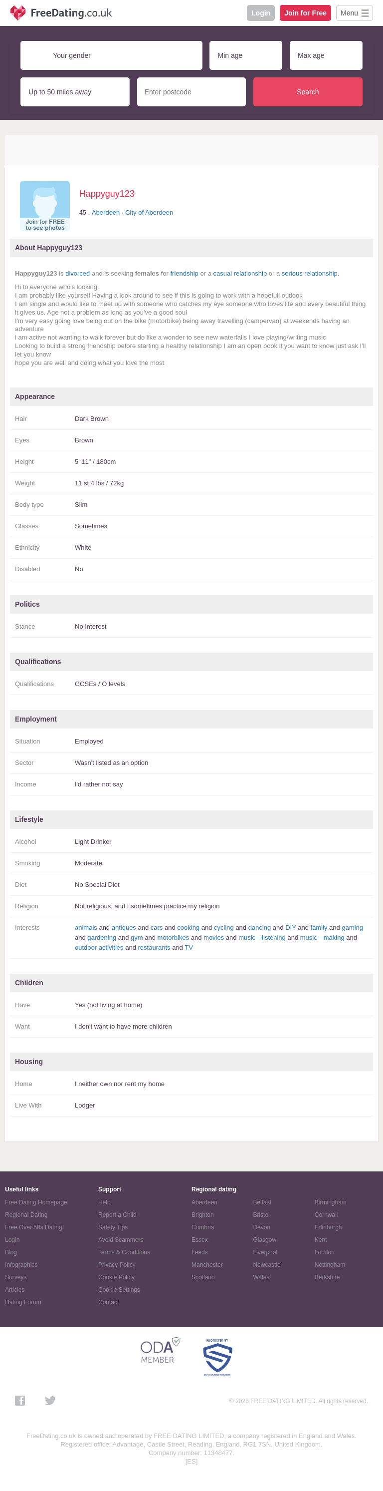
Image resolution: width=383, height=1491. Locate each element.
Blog (11, 1252)
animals (86, 927)
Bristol (261, 1214)
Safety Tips (113, 1227)
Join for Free (305, 13)
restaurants (154, 947)
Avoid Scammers (120, 1239)
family (319, 927)
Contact (108, 1302)
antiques (124, 927)
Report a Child (117, 1214)
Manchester (207, 1264)
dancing (259, 927)
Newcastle (266, 1264)
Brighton (203, 1214)
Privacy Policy (117, 1264)
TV (189, 947)
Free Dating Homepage (36, 1202)
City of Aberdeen (149, 212)
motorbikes (174, 937)
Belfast (262, 1202)
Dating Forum (23, 1302)
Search (308, 92)
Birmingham (331, 1202)
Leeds (200, 1252)
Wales (261, 1277)
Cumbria (203, 1227)
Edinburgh (328, 1227)
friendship (184, 273)
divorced (77, 273)
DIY (290, 927)
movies (213, 937)
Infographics (21, 1264)
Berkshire (327, 1277)
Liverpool (265, 1252)
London (325, 1252)
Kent (321, 1239)
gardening (101, 937)
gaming (352, 927)
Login (260, 13)
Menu (349, 13)
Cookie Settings (119, 1289)
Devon (261, 1227)
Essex (200, 1239)
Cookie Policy (116, 1277)
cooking (188, 927)
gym (137, 937)
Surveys (15, 1277)
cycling (224, 927)
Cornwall (326, 1214)
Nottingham (330, 1264)
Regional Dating (26, 1214)
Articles (14, 1289)
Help (104, 1202)
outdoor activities (99, 947)
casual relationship (240, 273)
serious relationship (310, 273)
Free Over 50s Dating (33, 1227)
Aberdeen (106, 212)
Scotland (203, 1277)
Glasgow (264, 1239)
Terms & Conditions (124, 1252)
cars (157, 927)
